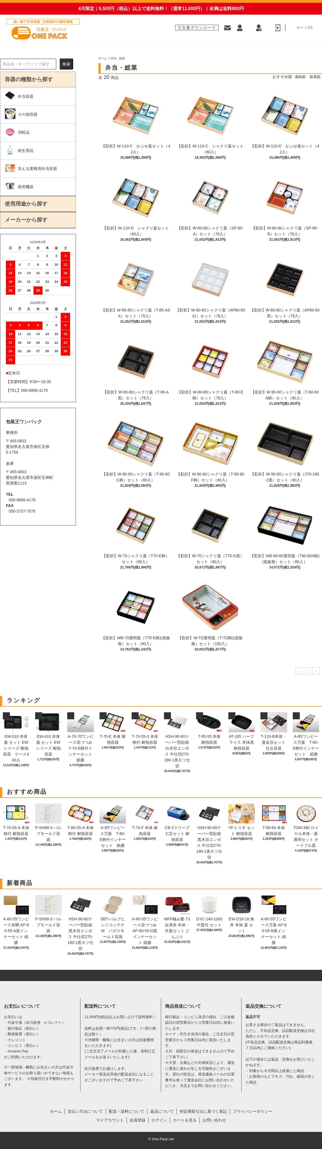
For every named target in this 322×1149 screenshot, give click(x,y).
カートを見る (185, 1120)
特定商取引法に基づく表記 (203, 1111)
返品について (162, 1111)
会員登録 (137, 1120)
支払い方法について (85, 1111)
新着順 (315, 76)
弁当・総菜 (118, 58)
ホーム (102, 58)
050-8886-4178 (34, 390)
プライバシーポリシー (252, 1111)
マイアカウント (110, 1120)
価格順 (299, 76)
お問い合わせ (214, 1120)
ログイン (159, 1120)
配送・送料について (126, 1111)
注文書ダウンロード (197, 27)
